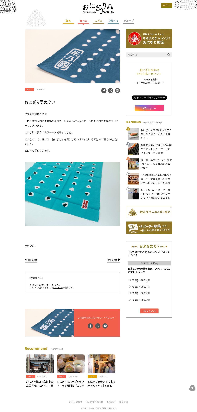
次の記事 (112, 259)
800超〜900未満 (141, 293)
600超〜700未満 (141, 280)
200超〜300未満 (141, 300)
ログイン (167, 5)
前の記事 (32, 259)
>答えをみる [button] (149, 311)
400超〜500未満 (141, 286)
